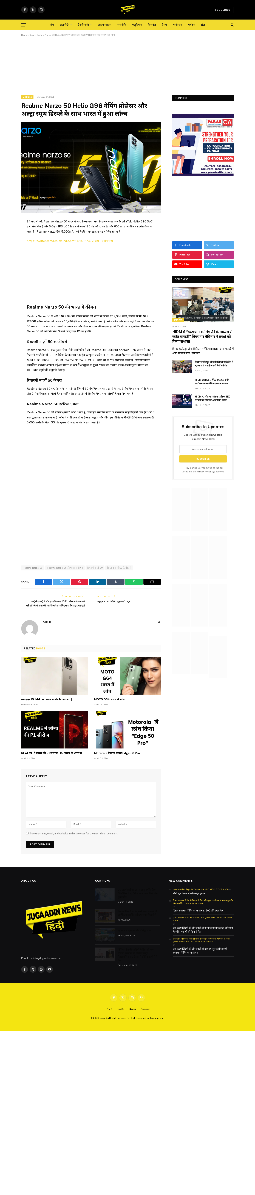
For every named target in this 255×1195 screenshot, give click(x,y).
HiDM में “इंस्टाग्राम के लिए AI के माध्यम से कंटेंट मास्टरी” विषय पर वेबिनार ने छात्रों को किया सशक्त (202, 337)
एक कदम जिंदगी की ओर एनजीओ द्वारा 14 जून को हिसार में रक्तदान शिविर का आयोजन (200, 954)
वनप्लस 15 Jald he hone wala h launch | (46, 703)
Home (24, 35)
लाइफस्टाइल (104, 24)
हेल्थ (164, 24)
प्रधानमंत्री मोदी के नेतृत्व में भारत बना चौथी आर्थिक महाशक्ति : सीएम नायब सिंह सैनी (137, 917)
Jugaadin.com (157, 1022)
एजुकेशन (137, 24)
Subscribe (223, 10)
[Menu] (23, 25)
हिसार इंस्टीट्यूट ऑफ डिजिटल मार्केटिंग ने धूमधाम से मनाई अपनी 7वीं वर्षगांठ (214, 364)
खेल (203, 24)
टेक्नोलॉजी (83, 24)
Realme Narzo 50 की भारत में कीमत (65, 567)
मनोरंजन (177, 24)
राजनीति (64, 24)
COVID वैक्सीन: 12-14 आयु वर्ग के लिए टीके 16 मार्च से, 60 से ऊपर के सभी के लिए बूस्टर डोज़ (138, 897)
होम (52, 24)
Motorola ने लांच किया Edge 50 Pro (117, 757)
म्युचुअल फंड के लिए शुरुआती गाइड (115, 601)
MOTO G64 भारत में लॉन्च (110, 703)
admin (46, 626)
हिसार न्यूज (178, 320)
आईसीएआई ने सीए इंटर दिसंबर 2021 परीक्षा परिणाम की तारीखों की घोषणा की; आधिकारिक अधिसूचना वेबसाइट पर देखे (56, 605)
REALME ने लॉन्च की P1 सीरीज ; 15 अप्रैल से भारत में (51, 757)
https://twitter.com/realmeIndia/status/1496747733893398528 (70, 241)
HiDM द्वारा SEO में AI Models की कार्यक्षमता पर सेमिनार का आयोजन (212, 382)
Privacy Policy (204, 471)
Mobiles (27, 97)
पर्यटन (191, 24)
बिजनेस (152, 24)
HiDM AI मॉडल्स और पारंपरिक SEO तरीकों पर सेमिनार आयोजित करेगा (213, 398)
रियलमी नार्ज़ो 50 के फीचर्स (119, 567)
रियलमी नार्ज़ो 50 (95, 567)
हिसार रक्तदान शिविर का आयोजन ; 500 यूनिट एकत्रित (198, 914)
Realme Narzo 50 (33, 567)
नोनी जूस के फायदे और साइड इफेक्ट (189, 897)
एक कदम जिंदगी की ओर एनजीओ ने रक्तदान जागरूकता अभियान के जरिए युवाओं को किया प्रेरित (203, 933)
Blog (32, 35)
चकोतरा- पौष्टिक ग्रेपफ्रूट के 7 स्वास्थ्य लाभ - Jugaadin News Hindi (200, 893)
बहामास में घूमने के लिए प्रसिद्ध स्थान (135, 934)
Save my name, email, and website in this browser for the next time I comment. (74, 837)
